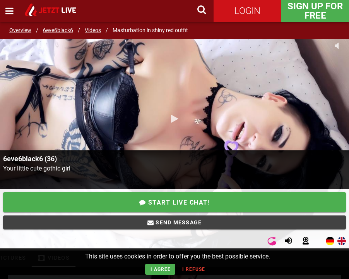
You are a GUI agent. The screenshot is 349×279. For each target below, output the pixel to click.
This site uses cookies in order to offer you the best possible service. (177, 256)
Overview (20, 30)
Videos (93, 30)
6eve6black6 (58, 30)
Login (247, 10)
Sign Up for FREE (315, 11)
